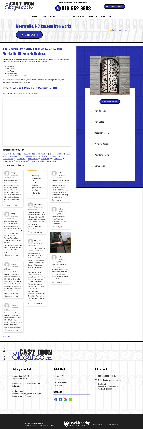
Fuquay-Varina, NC (31, 156)
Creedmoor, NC (55, 154)
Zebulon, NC (49, 161)
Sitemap (53, 425)
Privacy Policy (44, 425)
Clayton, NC (42, 154)
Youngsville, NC (36, 161)
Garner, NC (45, 156)
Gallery (65, 16)
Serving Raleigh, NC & (20, 376)
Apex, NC (6, 154)
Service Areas (79, 16)
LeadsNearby (113, 424)
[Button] (114, 6)
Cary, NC (16, 154)
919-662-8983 (76, 8)
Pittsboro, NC (33, 159)
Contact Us (106, 16)
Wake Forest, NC (22, 161)
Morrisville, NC (8, 159)
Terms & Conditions (32, 425)
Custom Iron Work (50, 16)
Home (34, 16)
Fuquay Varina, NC (15, 156)
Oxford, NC (21, 159)
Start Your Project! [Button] (109, 101)
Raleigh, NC (45, 159)
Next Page (6, 336)
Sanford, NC (58, 159)
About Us (93, 16)
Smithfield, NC (8, 161)
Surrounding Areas (19, 378)
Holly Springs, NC (58, 156)
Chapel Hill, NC (28, 154)
